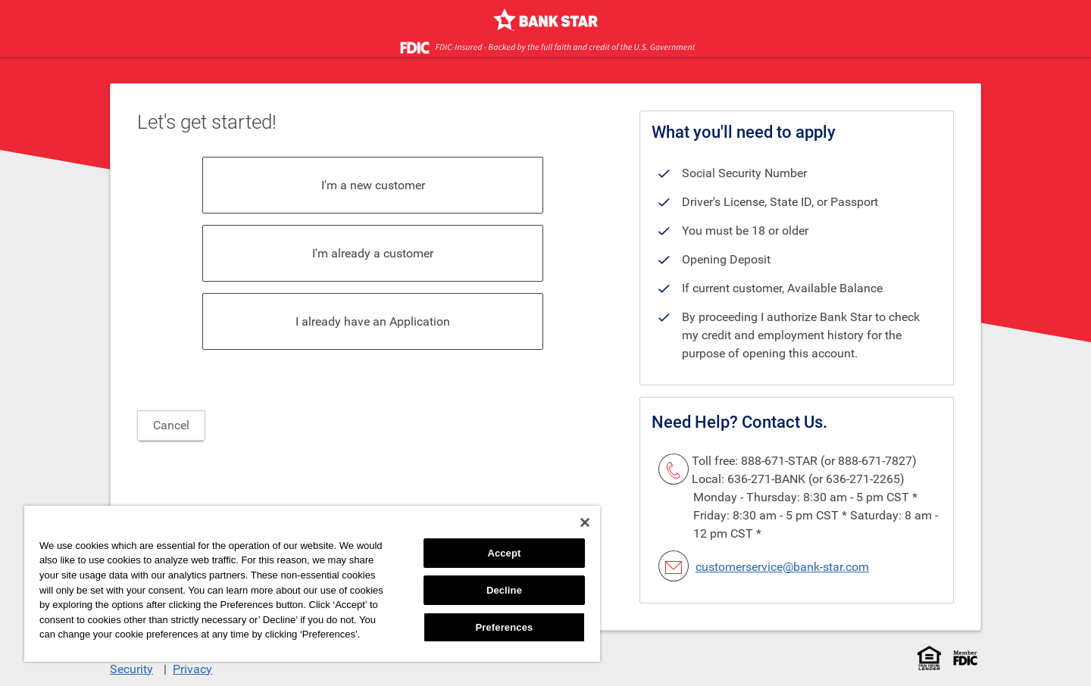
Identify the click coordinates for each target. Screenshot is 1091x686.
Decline (504, 590)
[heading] (607, 120)
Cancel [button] (171, 425)
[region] (312, 584)
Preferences (504, 627)
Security (131, 669)
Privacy (192, 669)
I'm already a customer (372, 253)
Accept (503, 553)
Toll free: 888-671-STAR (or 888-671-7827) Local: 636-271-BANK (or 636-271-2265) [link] (804, 470)
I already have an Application (372, 321)
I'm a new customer (373, 185)
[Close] (584, 522)
